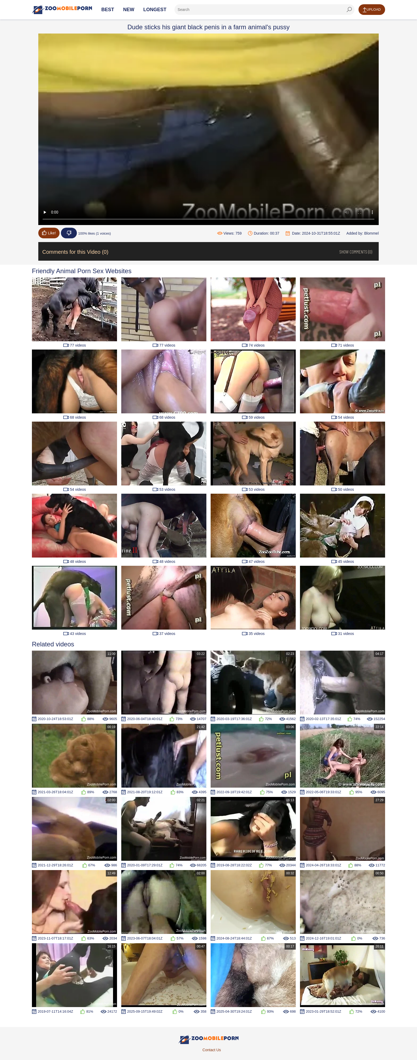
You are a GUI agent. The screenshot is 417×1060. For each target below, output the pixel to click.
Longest (154, 9)
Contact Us (211, 1050)
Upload (372, 10)
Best (107, 9)
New (128, 9)
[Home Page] (62, 9)
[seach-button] (349, 9)
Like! (49, 232)
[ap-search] (264, 9)
